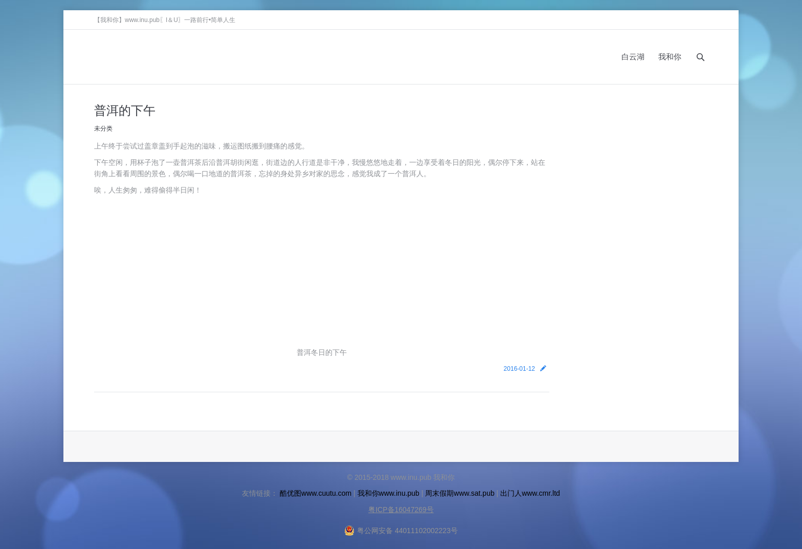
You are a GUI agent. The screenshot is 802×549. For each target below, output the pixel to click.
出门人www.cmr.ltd (530, 493)
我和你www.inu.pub (388, 493)
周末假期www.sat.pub (459, 493)
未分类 (103, 128)
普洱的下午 (124, 109)
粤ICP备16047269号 (401, 509)
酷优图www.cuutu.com (315, 493)
